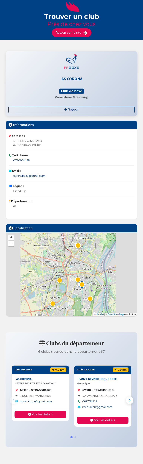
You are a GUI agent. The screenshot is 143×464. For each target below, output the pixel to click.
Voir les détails (40, 414)
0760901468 (21, 160)
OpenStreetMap (116, 314)
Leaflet (99, 314)
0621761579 (89, 401)
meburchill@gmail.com (97, 407)
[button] (82, 284)
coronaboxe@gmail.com (29, 175)
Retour (71, 109)
